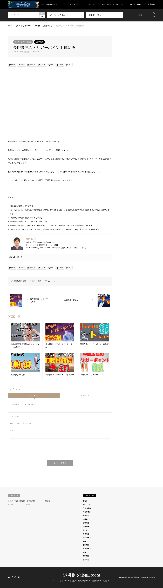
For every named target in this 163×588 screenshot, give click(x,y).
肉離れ (85, 519)
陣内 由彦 (22, 281)
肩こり (85, 530)
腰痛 (84, 541)
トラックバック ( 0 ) (86, 395)
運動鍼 (10, 504)
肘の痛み (86, 523)
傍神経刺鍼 (31, 501)
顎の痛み (86, 556)
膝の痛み (86, 545)
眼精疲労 (86, 515)
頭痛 (84, 552)
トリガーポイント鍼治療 (23, 42)
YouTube (90, 4)
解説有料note (135, 4)
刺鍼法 (47, 501)
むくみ (85, 501)
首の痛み (86, 560)
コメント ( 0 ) (34, 395)
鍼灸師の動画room (81, 575)
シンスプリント (88, 504)
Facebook (12, 577)
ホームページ (75, 4)
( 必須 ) (14, 416)
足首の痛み (39, 42)
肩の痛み (86, 534)
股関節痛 (86, 527)
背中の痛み (87, 538)
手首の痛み (87, 508)
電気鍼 (28, 504)
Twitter (9, 577)
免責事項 (151, 4)
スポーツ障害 (36, 281)
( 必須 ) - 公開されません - (21, 423)
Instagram (15, 577)
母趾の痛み (87, 512)
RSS (19, 577)
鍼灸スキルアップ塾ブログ (112, 4)
